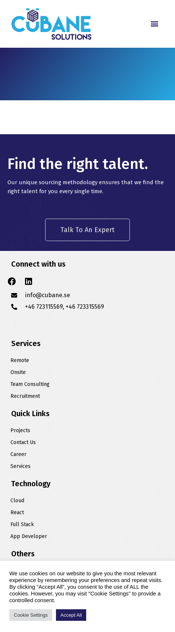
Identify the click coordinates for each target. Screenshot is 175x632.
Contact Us (23, 442)
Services (20, 466)
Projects (20, 430)
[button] (155, 23)
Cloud (17, 500)
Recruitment (25, 396)
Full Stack (22, 524)
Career (18, 454)
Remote (19, 360)
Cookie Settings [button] (31, 615)
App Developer (28, 536)
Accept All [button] (71, 615)
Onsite (18, 372)
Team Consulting (30, 384)
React (17, 512)
